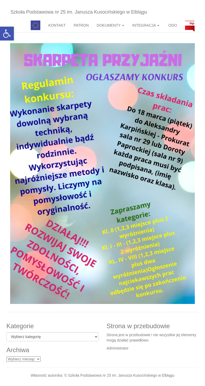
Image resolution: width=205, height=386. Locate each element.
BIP (190, 25)
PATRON (81, 25)
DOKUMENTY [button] (110, 25)
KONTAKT (57, 25)
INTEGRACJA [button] (145, 25)
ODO (172, 25)
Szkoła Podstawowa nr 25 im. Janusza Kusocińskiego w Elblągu (78, 12)
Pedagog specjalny (35, 25)
